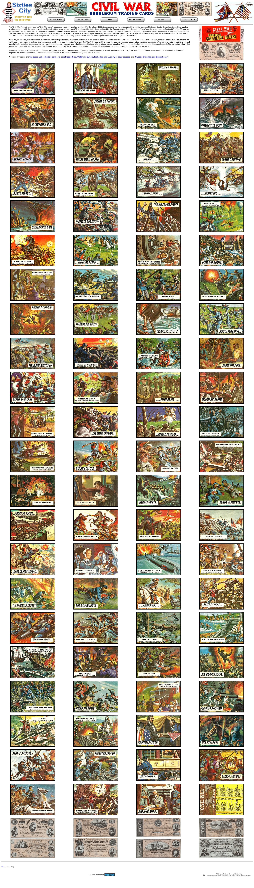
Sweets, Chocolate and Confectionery (151, 57)
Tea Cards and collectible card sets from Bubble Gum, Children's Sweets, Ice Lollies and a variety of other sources (79, 57)
